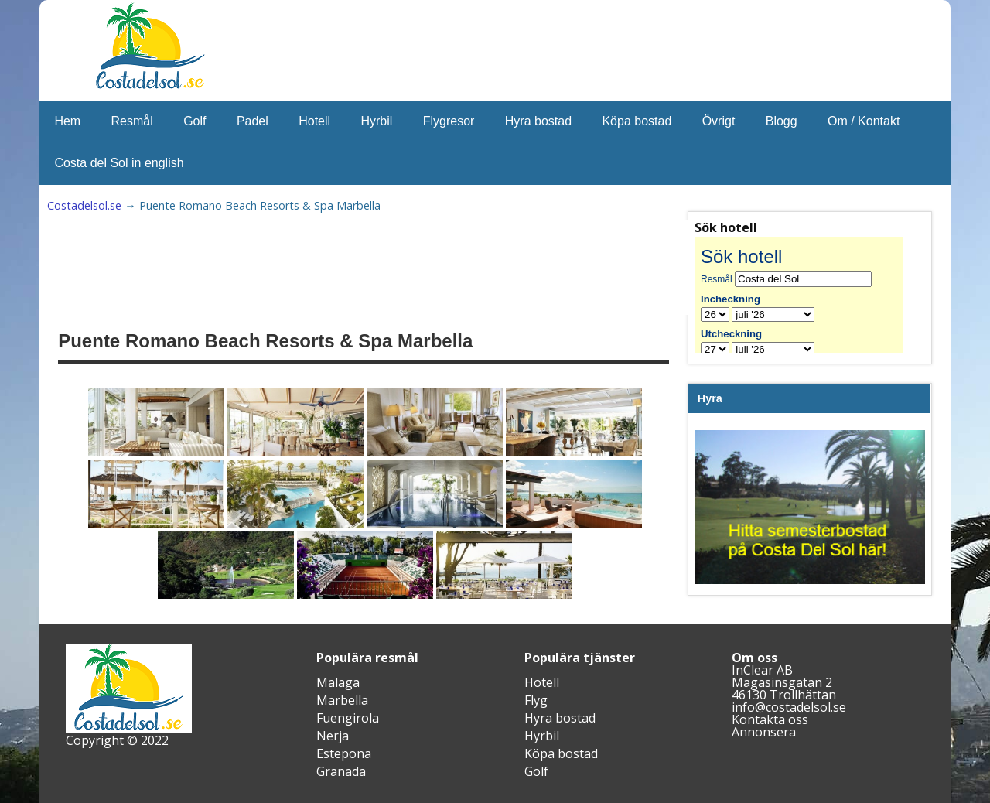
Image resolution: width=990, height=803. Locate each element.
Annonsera (764, 731)
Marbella (342, 700)
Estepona (343, 753)
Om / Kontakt (864, 121)
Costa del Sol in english (118, 162)
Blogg (781, 121)
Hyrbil (376, 121)
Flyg (536, 700)
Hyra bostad (538, 121)
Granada (341, 771)
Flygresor (449, 121)
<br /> (810, 295)
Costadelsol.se (84, 205)
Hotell (314, 121)
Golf (194, 121)
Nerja (332, 735)
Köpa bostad (636, 121)
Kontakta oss (770, 719)
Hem (67, 121)
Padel (252, 121)
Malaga (338, 682)
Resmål (132, 121)
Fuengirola (347, 717)
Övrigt (719, 121)
